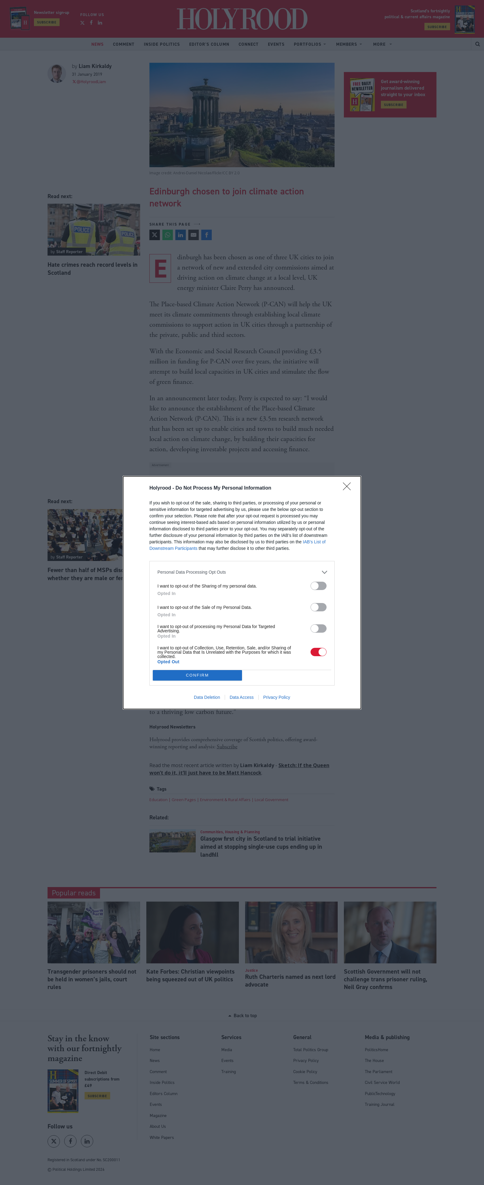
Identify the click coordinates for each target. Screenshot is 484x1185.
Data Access (242, 697)
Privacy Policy (276, 697)
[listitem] (242, 572)
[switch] (319, 586)
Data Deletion (207, 697)
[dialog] (242, 592)
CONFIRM (197, 675)
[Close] (349, 488)
